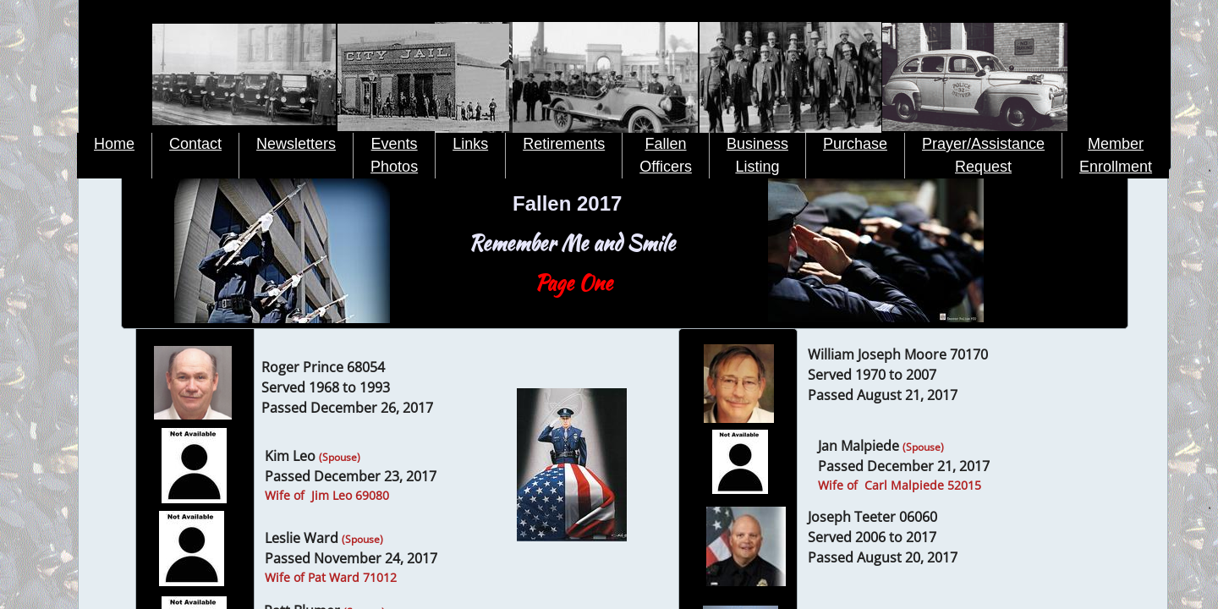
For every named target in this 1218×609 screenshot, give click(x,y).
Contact (195, 143)
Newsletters (296, 143)
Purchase (855, 143)
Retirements (564, 143)
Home (114, 143)
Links (470, 143)
